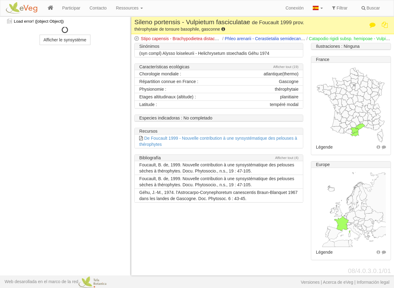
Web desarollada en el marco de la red (55, 281)
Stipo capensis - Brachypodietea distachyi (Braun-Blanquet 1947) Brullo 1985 (214, 38)
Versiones (310, 282)
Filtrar (340, 8)
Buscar (370, 8)
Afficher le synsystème (65, 39)
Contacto (98, 8)
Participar (71, 8)
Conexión (294, 8)
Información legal (373, 282)
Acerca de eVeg (338, 282)
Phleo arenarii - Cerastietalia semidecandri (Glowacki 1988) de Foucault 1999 (298, 38)
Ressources (129, 8)
